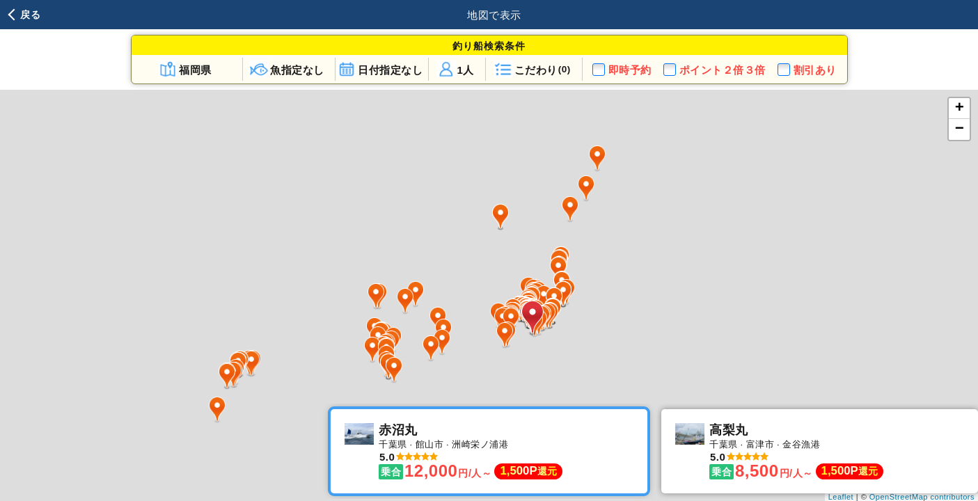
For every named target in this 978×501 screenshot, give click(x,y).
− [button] (960, 129)
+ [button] (960, 108)
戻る (30, 14)
